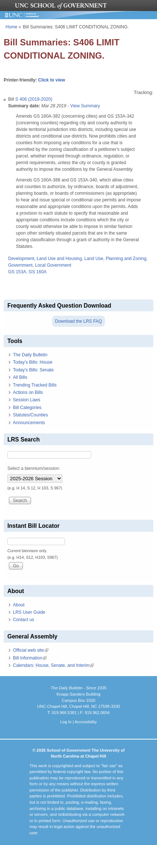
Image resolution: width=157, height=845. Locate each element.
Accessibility (86, 722)
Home (11, 27)
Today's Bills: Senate (33, 370)
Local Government (53, 265)
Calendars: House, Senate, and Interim (53, 665)
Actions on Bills (28, 392)
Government (20, 265)
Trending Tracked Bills (35, 385)
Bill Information (30, 658)
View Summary (85, 105)
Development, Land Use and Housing (45, 258)
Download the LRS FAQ (78, 321)
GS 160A (37, 271)
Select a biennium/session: (33, 468)
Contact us (23, 619)
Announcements (29, 422)
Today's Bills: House (32, 362)
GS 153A (17, 271)
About (18, 604)
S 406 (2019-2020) (33, 99)
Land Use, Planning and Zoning (115, 258)
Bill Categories (27, 407)
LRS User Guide (29, 612)
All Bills (20, 377)
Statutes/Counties (30, 415)
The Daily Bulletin (30, 354)
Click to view (51, 80)
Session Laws (26, 399)
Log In (66, 722)
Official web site (30, 650)
